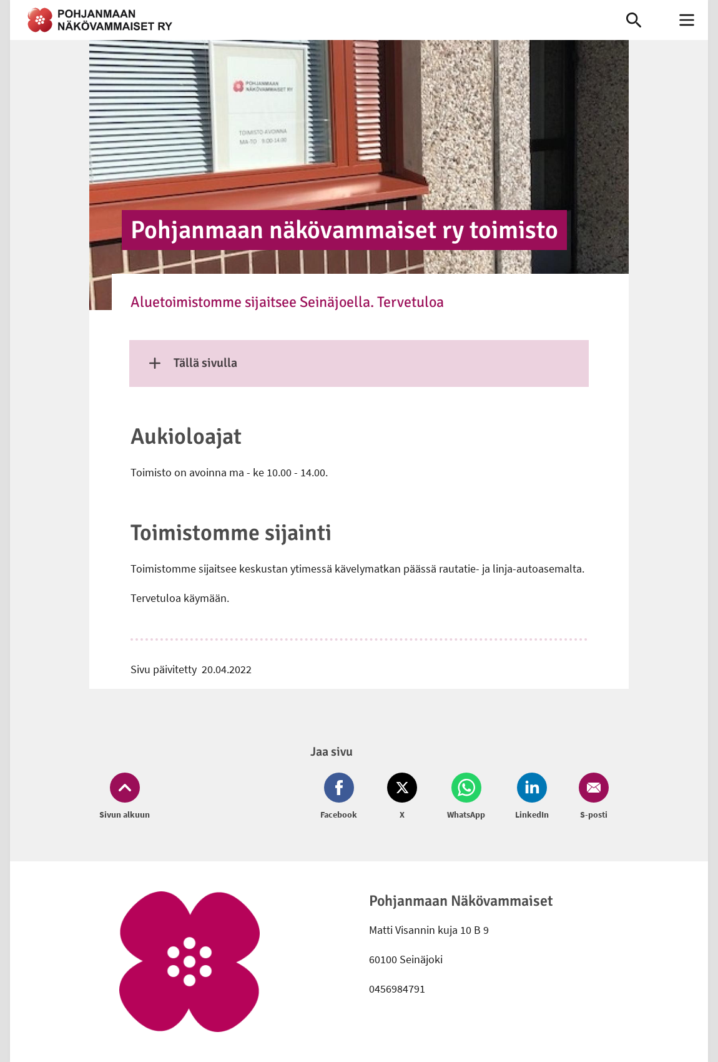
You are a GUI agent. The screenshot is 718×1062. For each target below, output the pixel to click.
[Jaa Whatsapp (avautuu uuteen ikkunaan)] (466, 797)
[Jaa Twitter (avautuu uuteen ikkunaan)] (402, 797)
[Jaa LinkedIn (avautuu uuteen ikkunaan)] (532, 797)
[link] (302, 20)
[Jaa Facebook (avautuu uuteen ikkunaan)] (341, 797)
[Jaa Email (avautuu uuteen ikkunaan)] (591, 797)
